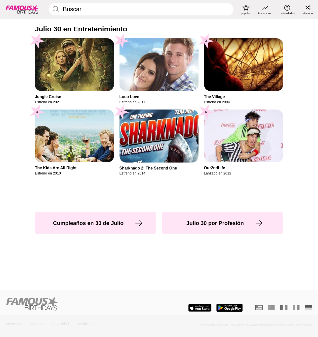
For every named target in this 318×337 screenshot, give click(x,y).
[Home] (81, 304)
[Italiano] (296, 307)
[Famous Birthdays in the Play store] (229, 308)
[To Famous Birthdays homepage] (22, 9)
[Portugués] (271, 307)
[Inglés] (259, 307)
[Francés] (283, 307)
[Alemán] (308, 307)
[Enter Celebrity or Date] (141, 9)
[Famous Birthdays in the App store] (200, 308)
